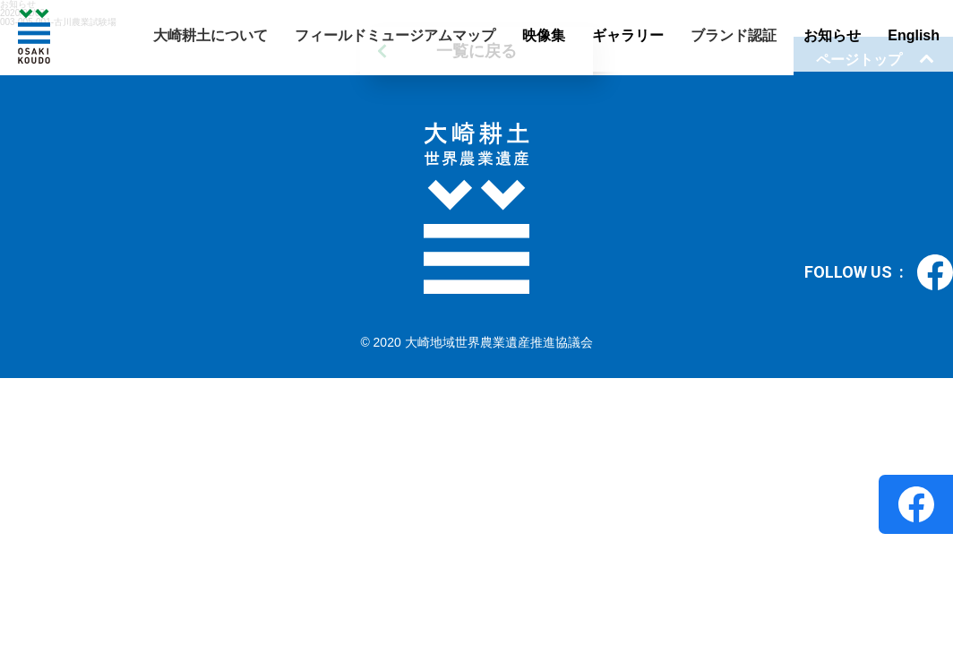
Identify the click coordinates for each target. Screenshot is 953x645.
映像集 (543, 35)
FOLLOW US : (878, 272)
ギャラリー (628, 35)
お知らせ (832, 35)
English (914, 35)
